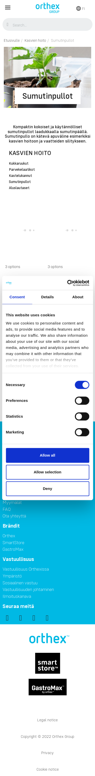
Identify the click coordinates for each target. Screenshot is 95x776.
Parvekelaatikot (22, 170)
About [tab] (77, 297)
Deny (47, 488)
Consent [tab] (17, 297)
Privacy (47, 752)
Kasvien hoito (30, 153)
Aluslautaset (19, 188)
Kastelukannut (20, 176)
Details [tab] (47, 297)
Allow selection (47, 472)
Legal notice (47, 719)
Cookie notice (47, 769)
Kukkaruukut (18, 164)
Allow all (47, 455)
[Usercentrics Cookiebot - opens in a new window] (67, 283)
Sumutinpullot (20, 182)
